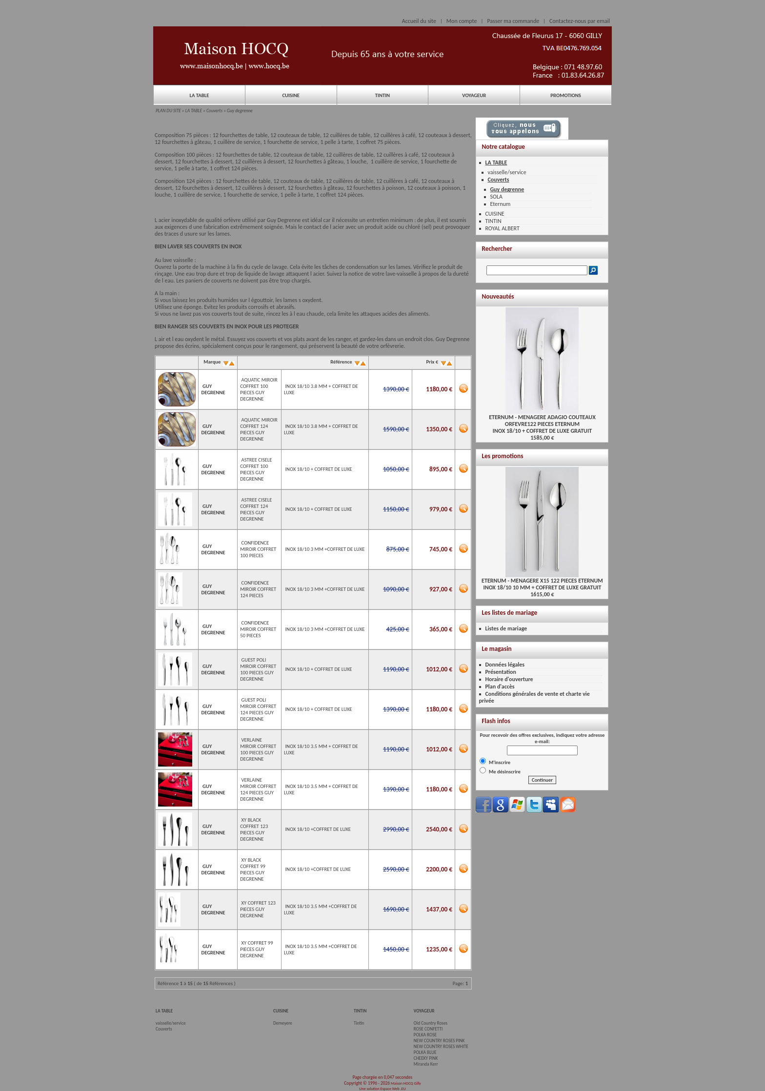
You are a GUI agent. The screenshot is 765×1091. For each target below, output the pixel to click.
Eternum (500, 204)
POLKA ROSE (425, 1035)
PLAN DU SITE (168, 111)
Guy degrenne (240, 111)
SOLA (496, 196)
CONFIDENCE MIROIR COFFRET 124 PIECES (258, 589)
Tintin (359, 1023)
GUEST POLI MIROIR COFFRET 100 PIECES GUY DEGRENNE (258, 669)
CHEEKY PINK (426, 1058)
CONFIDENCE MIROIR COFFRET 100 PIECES (258, 549)
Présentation (500, 671)
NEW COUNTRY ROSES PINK (439, 1041)
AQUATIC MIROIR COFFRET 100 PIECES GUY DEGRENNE (259, 389)
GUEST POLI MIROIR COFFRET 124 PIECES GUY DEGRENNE (258, 709)
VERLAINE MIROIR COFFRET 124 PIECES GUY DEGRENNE (258, 789)
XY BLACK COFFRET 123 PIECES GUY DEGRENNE (254, 829)
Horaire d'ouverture (509, 679)
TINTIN (382, 95)
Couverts (214, 111)
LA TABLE (199, 95)
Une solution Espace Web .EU (382, 1088)
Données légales (504, 664)
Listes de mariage (506, 628)
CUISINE (291, 95)
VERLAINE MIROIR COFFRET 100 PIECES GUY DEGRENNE (258, 749)
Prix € (438, 362)
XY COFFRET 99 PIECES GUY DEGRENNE (256, 949)
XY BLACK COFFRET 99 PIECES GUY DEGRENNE (252, 869)
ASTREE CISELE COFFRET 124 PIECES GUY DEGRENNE (256, 509)
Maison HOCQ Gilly (406, 1083)
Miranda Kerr (426, 1064)
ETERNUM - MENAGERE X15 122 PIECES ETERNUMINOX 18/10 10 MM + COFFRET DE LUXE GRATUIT (542, 581)
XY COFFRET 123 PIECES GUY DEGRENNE (258, 909)
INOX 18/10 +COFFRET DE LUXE (318, 829)
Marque (218, 362)
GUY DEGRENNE (213, 389)
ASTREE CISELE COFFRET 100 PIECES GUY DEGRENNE (256, 469)
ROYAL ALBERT (502, 228)
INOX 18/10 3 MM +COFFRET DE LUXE (324, 549)
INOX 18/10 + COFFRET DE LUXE (318, 469)
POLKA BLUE (425, 1052)
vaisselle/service (506, 172)
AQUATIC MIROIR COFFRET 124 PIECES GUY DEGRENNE (259, 429)
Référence (347, 362)
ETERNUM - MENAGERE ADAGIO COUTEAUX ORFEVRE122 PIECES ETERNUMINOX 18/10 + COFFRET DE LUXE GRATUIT (542, 421)
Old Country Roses (430, 1023)
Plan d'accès (499, 686)
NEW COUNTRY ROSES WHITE (441, 1047)
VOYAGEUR (474, 95)
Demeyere (282, 1023)
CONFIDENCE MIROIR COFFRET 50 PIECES (258, 629)
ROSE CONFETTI (428, 1029)
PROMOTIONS (565, 95)
